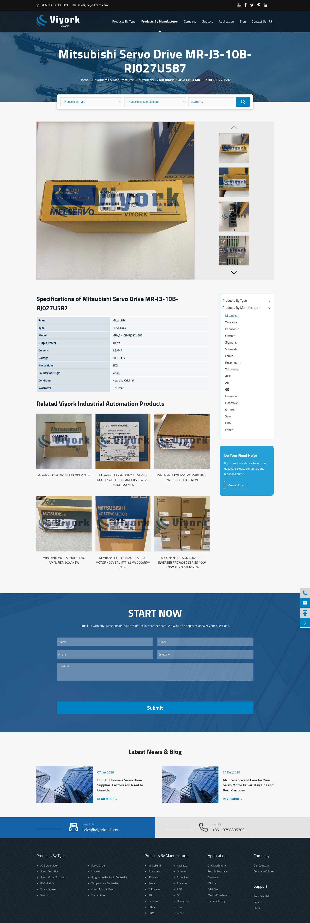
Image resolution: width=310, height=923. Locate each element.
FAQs (257, 908)
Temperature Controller (104, 883)
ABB (228, 376)
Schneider (232, 349)
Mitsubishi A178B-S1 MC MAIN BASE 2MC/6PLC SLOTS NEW (182, 477)
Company (190, 21)
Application (226, 21)
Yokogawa (232, 369)
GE (227, 389)
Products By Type (123, 21)
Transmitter (98, 895)
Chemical (213, 877)
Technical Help (262, 896)
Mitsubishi (146, 80)
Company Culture (264, 871)
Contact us (235, 485)
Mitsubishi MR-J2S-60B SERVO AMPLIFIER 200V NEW (64, 560)
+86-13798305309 (52, 5)
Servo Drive (98, 865)
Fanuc (229, 355)
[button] (234, 273)
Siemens (231, 342)
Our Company (261, 865)
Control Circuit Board (103, 889)
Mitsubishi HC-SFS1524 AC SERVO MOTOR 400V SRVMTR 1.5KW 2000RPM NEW (123, 562)
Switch (44, 895)
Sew (228, 416)
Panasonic (232, 329)
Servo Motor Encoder (52, 877)
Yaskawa (231, 322)
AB (227, 382)
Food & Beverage (218, 871)
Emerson (231, 396)
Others (229, 409)
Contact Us (259, 21)
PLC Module (47, 883)
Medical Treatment (219, 895)
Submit (155, 707)
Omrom (230, 335)
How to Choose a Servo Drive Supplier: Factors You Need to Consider (120, 785)
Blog (243, 21)
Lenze (229, 429)
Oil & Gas (213, 889)
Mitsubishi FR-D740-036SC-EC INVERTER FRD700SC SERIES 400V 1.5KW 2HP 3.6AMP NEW (182, 562)
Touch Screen (48, 889)
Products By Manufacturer (159, 21)
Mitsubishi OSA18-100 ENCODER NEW (63, 475)
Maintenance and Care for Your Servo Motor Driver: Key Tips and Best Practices (248, 785)
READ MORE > (107, 799)
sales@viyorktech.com (90, 5)
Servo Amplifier (49, 871)
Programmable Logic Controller (109, 877)
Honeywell (232, 402)
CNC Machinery (217, 865)
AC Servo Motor (49, 865)
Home (84, 80)
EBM (228, 423)
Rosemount (233, 362)
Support (207, 21)
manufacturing (216, 901)
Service (258, 902)
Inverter (96, 871)
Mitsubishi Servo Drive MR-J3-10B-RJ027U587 (195, 79)
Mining (212, 883)
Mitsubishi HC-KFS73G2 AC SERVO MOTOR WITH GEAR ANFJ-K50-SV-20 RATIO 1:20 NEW (122, 480)
